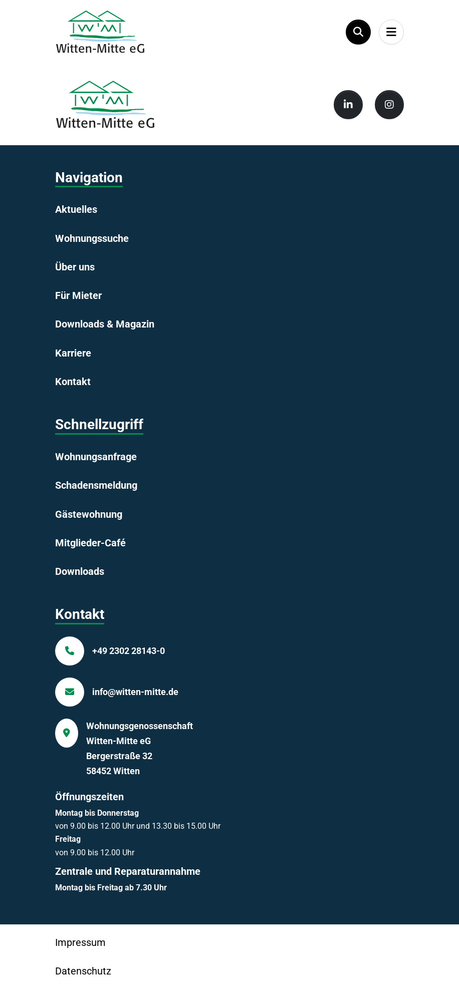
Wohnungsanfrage (96, 457)
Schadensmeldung (96, 485)
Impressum (80, 942)
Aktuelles (76, 209)
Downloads (79, 571)
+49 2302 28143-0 (128, 650)
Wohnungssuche (92, 238)
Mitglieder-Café (90, 543)
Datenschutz (83, 971)
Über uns (75, 267)
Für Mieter (78, 295)
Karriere (73, 353)
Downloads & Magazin (104, 324)
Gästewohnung (88, 514)
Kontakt (73, 382)
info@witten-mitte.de (135, 692)
